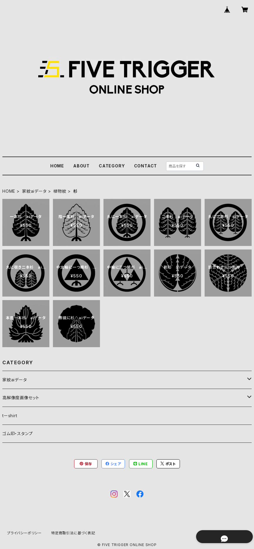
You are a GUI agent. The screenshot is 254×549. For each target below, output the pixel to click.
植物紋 (59, 191)
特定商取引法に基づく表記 (73, 533)
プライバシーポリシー (24, 533)
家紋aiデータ (34, 191)
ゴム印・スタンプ (17, 433)
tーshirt (9, 415)
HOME (57, 165)
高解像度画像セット (20, 397)
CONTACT (145, 165)
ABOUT (81, 165)
